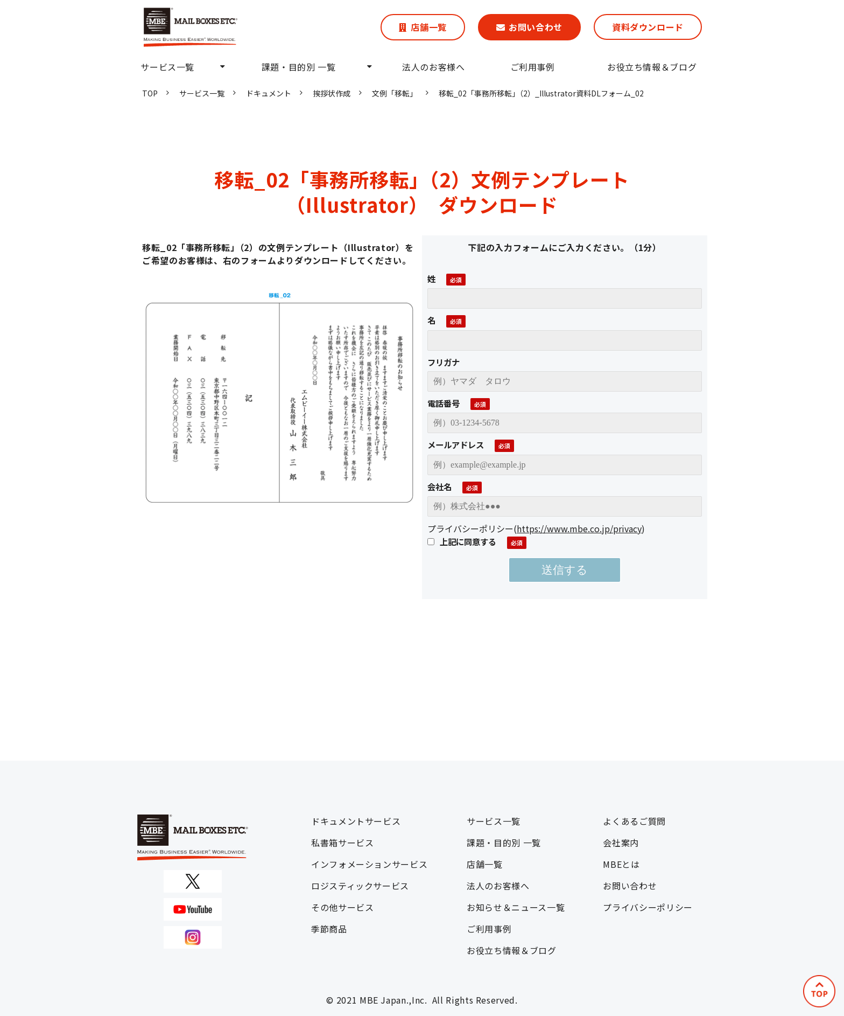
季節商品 (329, 928)
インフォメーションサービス (369, 864)
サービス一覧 (167, 66)
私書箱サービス (342, 842)
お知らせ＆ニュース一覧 (516, 907)
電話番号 (443, 403)
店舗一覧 (429, 26)
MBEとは (621, 864)
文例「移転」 (394, 93)
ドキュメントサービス (355, 821)
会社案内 (621, 842)
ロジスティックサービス (360, 885)
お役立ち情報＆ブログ (652, 66)
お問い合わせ (535, 26)
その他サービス (342, 907)
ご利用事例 (532, 66)
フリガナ (443, 362)
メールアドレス (455, 444)
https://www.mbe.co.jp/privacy (579, 528)
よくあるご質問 (634, 821)
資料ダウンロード (648, 26)
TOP (150, 93)
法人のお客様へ (433, 66)
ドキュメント (268, 93)
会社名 (439, 486)
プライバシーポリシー (647, 907)
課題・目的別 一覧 (299, 66)
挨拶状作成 (331, 93)
